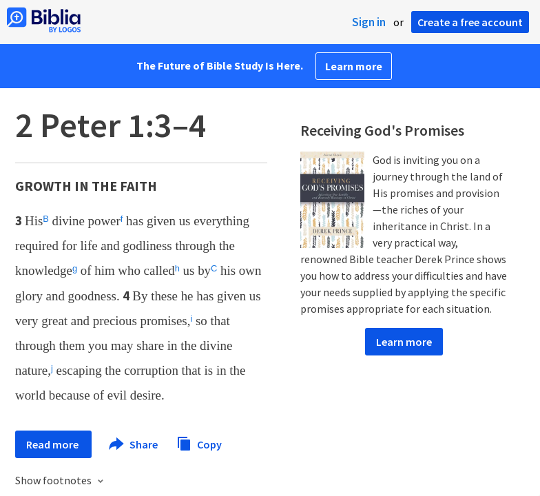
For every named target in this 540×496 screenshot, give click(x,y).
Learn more (353, 66)
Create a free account (470, 22)
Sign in (369, 22)
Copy (199, 442)
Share (134, 444)
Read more (53, 444)
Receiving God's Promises (382, 130)
